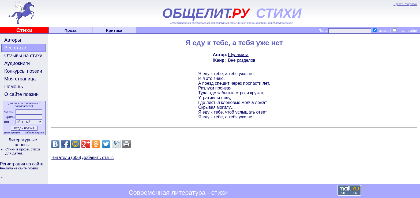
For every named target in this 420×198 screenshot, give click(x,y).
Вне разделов (241, 60)
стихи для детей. (22, 151)
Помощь (13, 86)
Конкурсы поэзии (23, 71)
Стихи (24, 30)
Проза (71, 30)
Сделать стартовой (405, 4)
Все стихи (15, 48)
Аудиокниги (17, 63)
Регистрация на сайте (21, 164)
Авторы (12, 40)
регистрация (12, 132)
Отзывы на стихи (23, 55)
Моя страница (20, 78)
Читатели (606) (66, 157)
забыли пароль (34, 132)
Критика (114, 30)
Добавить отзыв (98, 157)
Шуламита (238, 54)
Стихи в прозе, (18, 149)
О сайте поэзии (21, 94)
